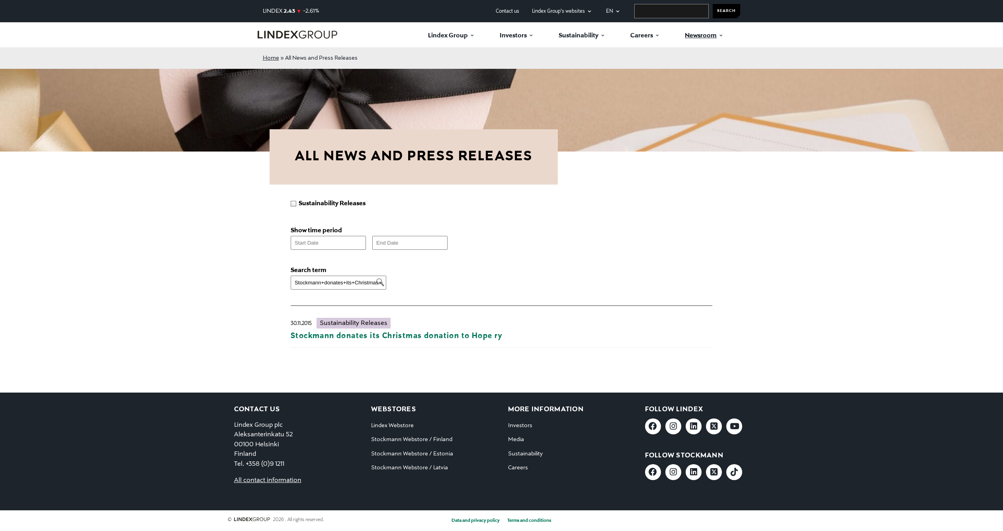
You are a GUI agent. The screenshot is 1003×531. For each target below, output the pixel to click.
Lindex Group (448, 35)
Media (516, 439)
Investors (513, 35)
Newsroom (701, 35)
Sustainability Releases (353, 323)
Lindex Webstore (392, 425)
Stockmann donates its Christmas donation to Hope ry (397, 336)
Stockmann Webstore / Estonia (412, 454)
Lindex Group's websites (558, 11)
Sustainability (578, 35)
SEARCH (726, 11)
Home (271, 58)
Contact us (507, 11)
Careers (641, 35)
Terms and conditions (529, 520)
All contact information (267, 480)
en (609, 11)
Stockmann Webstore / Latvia (409, 468)
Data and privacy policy (476, 520)
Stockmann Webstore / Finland (411, 439)
